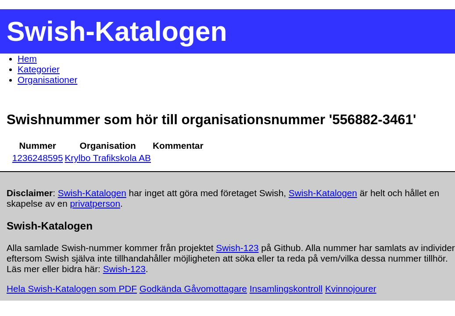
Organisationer (47, 80)
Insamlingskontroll (286, 289)
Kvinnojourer (350, 289)
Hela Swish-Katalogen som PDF (72, 289)
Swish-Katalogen (92, 193)
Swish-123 (237, 248)
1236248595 (37, 158)
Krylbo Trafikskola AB (107, 158)
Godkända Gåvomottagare (193, 289)
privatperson (95, 203)
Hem (27, 59)
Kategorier (39, 69)
